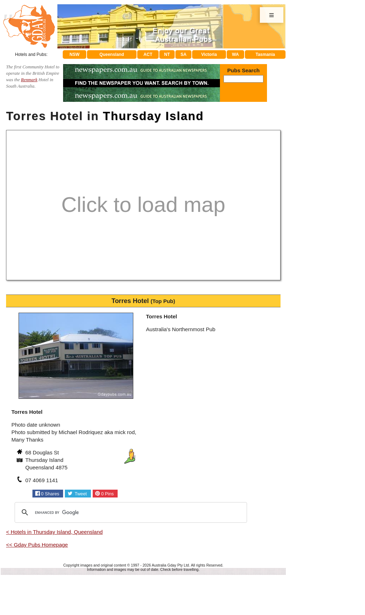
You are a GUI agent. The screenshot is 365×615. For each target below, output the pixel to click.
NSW (74, 54)
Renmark (29, 79)
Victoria (209, 54)
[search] (130, 512)
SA (184, 54)
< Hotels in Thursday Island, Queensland (54, 532)
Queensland (111, 54)
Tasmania (265, 54)
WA (235, 54)
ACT (148, 54)
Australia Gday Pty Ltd (170, 565)
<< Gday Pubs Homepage (37, 545)
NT (167, 54)
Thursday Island (153, 116)
